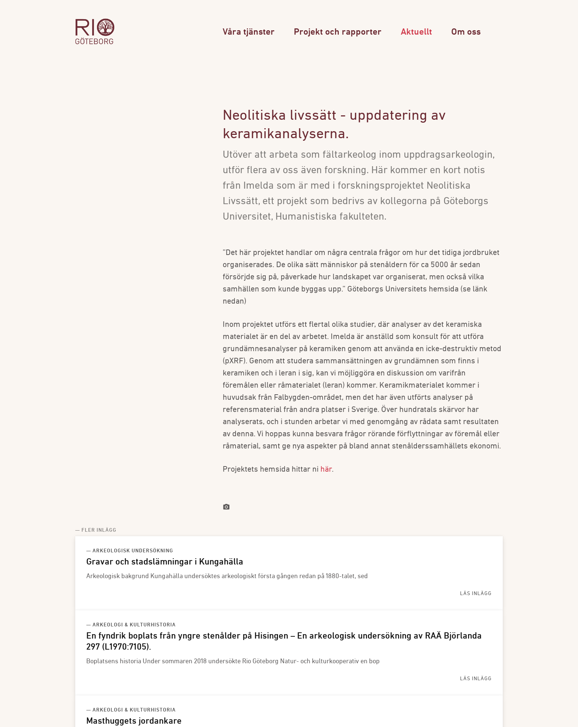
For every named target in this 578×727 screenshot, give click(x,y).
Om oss (466, 32)
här (326, 469)
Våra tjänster (249, 32)
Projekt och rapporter (338, 32)
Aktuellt (416, 32)
